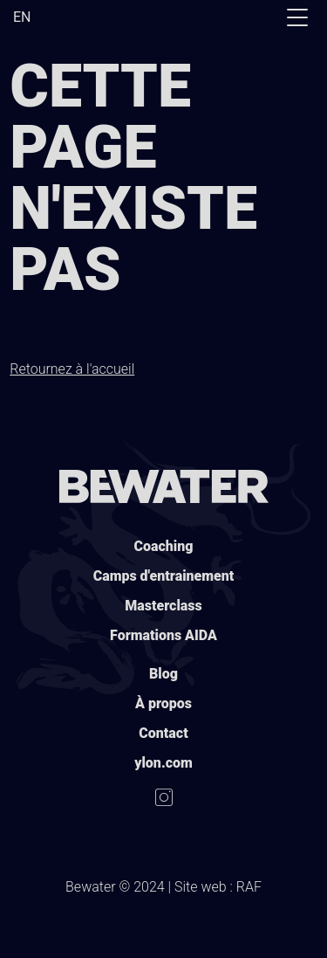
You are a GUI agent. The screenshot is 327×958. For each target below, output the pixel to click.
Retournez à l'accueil (72, 369)
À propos (163, 703)
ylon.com (163, 763)
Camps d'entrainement (164, 576)
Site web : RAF (218, 887)
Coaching (164, 546)
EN (22, 17)
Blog (163, 673)
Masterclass (163, 605)
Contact (163, 733)
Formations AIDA (163, 635)
